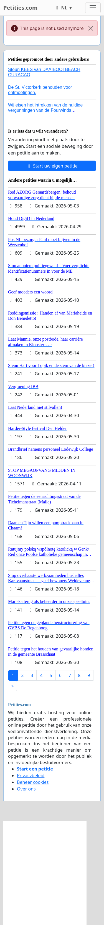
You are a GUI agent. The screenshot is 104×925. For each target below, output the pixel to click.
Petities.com (20, 7)
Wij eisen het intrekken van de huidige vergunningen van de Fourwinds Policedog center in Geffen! (45, 110)
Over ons (26, 789)
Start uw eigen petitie (52, 166)
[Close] (90, 28)
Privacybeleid (30, 775)
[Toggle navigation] (93, 7)
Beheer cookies (33, 782)
